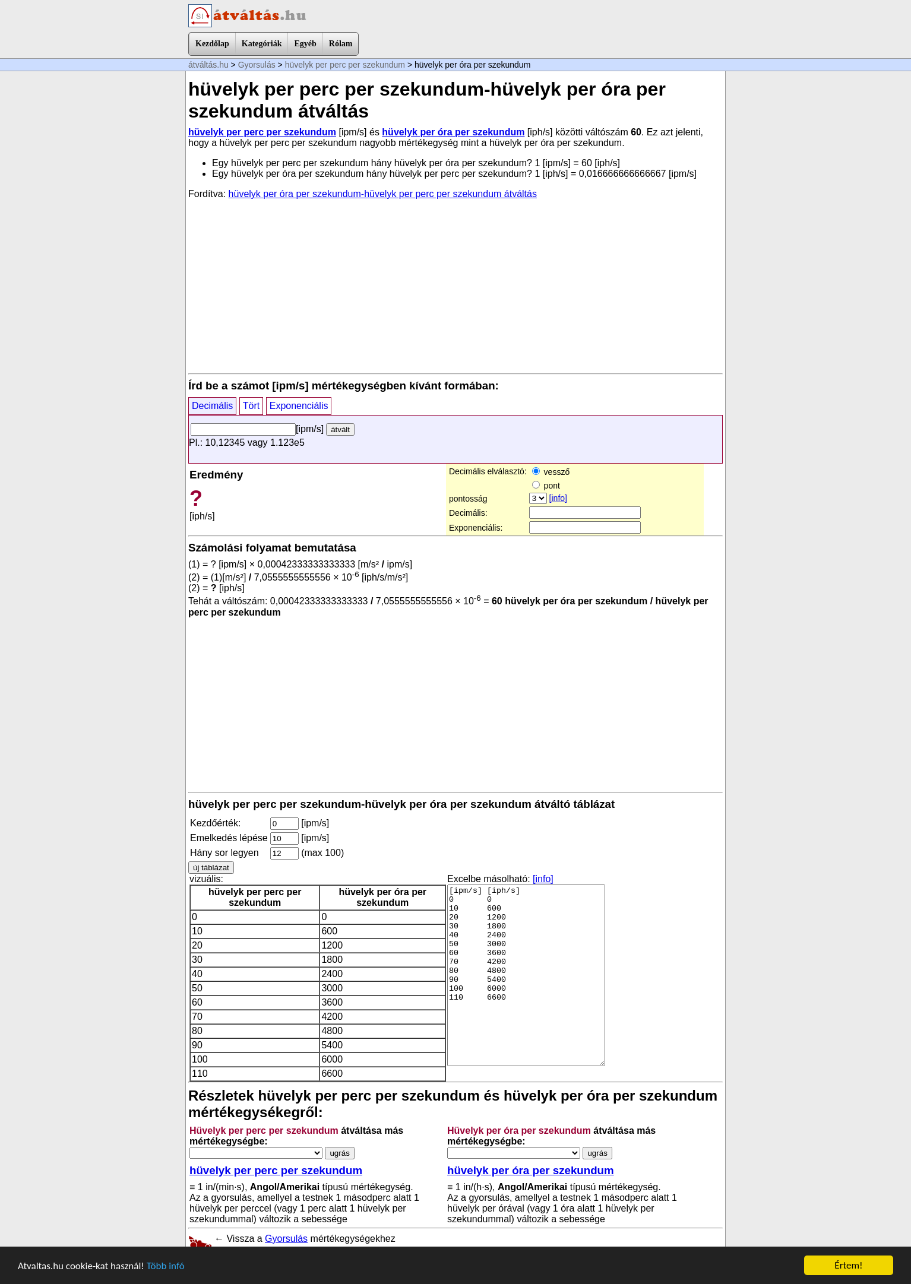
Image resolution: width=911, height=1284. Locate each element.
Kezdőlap (212, 43)
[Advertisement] (455, 285)
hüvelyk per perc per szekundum (345, 64)
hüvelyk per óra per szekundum (453, 132)
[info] (558, 498)
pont (546, 485)
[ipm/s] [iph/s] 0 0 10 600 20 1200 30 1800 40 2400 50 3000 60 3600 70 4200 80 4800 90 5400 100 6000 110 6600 (526, 975)
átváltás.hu (208, 64)
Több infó (166, 1267)
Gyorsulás (257, 64)
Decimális (212, 406)
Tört (251, 406)
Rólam (341, 43)
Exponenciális (299, 406)
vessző (551, 472)
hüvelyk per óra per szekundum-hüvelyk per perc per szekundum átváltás (383, 194)
